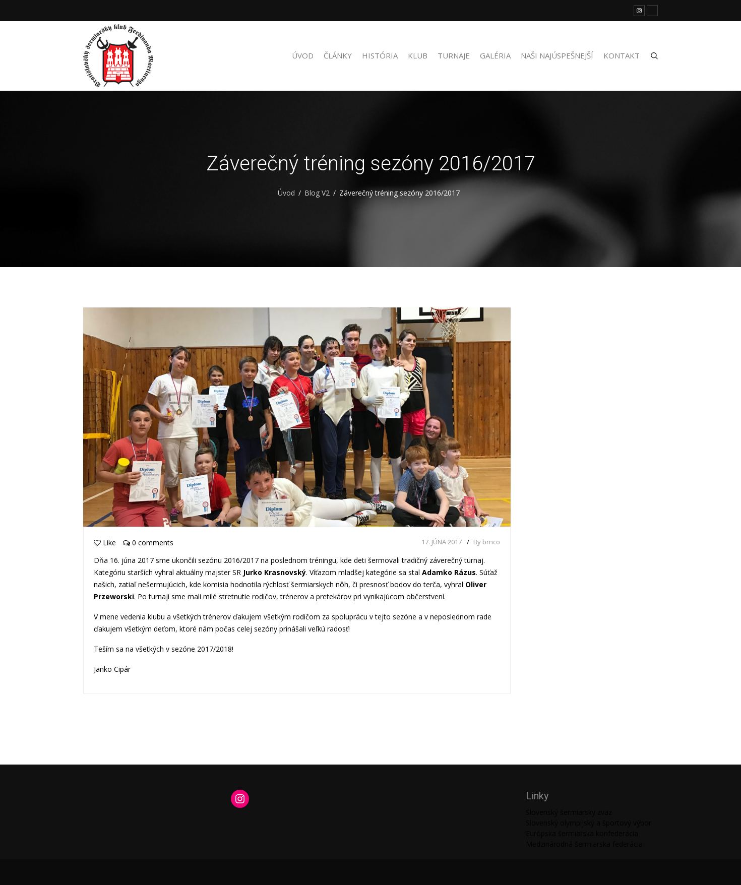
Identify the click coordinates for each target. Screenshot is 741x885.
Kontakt (621, 55)
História (380, 55)
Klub (417, 55)
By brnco (486, 541)
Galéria (495, 55)
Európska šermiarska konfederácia (582, 833)
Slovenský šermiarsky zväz (569, 812)
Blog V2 (317, 193)
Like (105, 542)
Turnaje (454, 55)
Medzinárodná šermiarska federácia (584, 844)
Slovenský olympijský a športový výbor (588, 823)
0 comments (148, 542)
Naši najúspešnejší (557, 55)
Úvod (303, 55)
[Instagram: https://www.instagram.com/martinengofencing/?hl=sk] (240, 799)
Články (338, 55)
